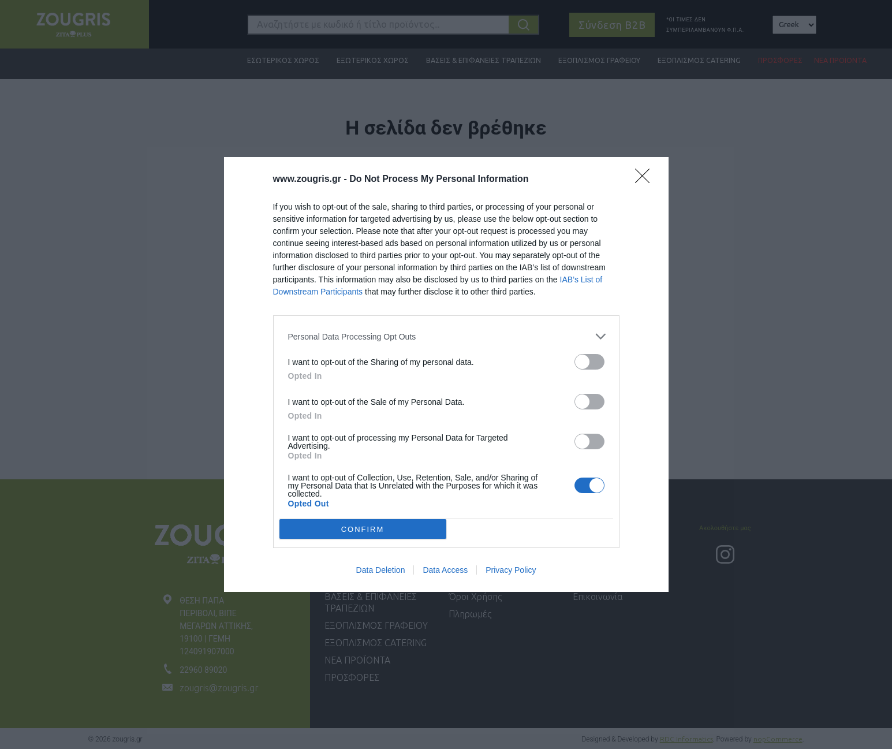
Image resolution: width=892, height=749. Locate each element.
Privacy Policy (511, 570)
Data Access (445, 570)
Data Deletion (380, 570)
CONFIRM (363, 528)
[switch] (589, 362)
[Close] (646, 180)
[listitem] (446, 336)
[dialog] (446, 374)
